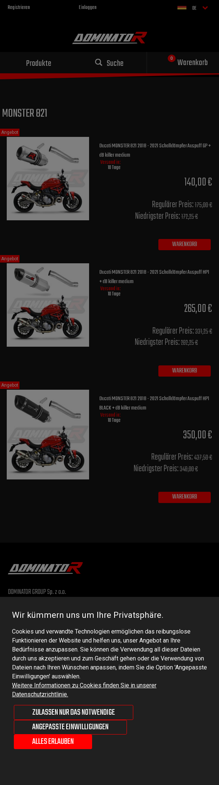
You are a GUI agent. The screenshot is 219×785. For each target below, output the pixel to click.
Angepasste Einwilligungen (70, 727)
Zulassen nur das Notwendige (73, 712)
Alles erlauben (53, 741)
